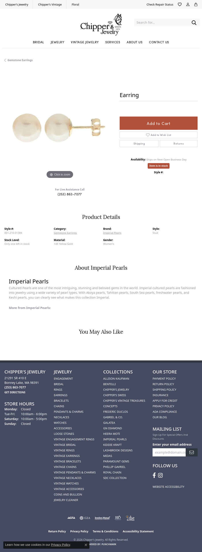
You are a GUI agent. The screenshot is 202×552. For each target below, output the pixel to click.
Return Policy (163, 384)
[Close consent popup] (86, 545)
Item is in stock (158, 165)
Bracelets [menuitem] (61, 401)
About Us (134, 42)
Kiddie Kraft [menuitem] (112, 445)
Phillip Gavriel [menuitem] (114, 467)
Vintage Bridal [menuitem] (65, 445)
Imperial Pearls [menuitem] (115, 439)
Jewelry (57, 42)
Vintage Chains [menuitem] (65, 467)
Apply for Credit (165, 401)
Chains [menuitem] (59, 406)
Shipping (139, 143)
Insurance (160, 395)
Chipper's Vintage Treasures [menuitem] (124, 401)
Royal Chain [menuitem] (112, 472)
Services (112, 42)
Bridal (38, 42)
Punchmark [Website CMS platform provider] (109, 544)
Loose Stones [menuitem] (64, 434)
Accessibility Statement (138, 531)
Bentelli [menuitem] (109, 384)
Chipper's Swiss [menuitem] (114, 395)
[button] (180, 4)
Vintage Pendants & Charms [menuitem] (75, 472)
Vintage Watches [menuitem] (66, 483)
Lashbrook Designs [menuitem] (118, 450)
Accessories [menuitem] (63, 428)
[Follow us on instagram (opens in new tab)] (160, 475)
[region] (59, 124)
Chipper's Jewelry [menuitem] (116, 390)
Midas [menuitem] (107, 456)
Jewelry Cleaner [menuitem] (66, 500)
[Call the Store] (15, 387)
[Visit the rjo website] (118, 518)
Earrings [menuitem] (61, 395)
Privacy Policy (163, 406)
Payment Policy (164, 379)
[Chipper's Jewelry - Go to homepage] (101, 22)
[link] (16, 4)
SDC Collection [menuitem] (114, 478)
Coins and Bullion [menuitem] (68, 494)
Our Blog (160, 417)
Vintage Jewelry (85, 42)
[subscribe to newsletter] (192, 452)
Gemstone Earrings (20, 60)
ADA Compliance (165, 412)
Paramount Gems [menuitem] (116, 461)
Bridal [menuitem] (59, 384)
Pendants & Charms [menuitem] (68, 412)
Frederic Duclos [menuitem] (115, 412)
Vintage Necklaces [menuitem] (67, 478)
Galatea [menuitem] (109, 423)
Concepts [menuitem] (110, 406)
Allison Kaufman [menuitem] (116, 379)
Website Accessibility (168, 487)
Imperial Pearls (112, 232)
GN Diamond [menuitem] (112, 428)
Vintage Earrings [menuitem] (67, 456)
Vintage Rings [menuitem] (64, 450)
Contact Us (159, 42)
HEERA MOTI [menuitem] (111, 434)
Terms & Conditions (105, 531)
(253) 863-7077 (70, 194)
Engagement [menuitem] (63, 379)
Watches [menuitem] (60, 423)
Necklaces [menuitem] (61, 417)
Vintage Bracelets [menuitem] (67, 461)
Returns (179, 143)
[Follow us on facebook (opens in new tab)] (154, 475)
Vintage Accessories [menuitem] (69, 489)
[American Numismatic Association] (130, 518)
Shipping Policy (164, 390)
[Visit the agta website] (71, 518)
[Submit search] (194, 22)
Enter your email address (172, 444)
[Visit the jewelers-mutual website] (102, 518)
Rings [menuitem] (58, 390)
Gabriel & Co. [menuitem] (113, 417)
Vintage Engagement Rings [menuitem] (74, 439)
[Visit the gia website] (85, 518)
